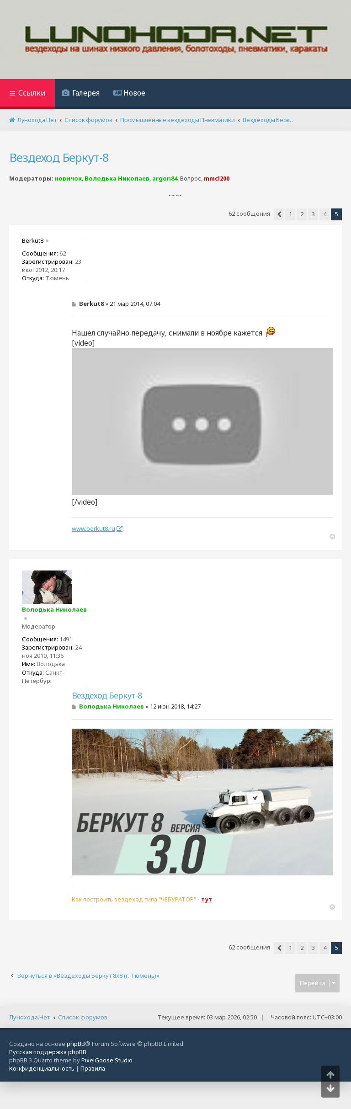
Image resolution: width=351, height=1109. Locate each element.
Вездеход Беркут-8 (59, 157)
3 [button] (313, 214)
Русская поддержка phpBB (47, 1052)
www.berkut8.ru (93, 528)
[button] (279, 214)
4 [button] (324, 214)
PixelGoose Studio (107, 1060)
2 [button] (301, 214)
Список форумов (82, 1017)
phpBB (76, 1044)
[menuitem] (80, 94)
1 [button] (290, 214)
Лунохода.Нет (29, 1017)
